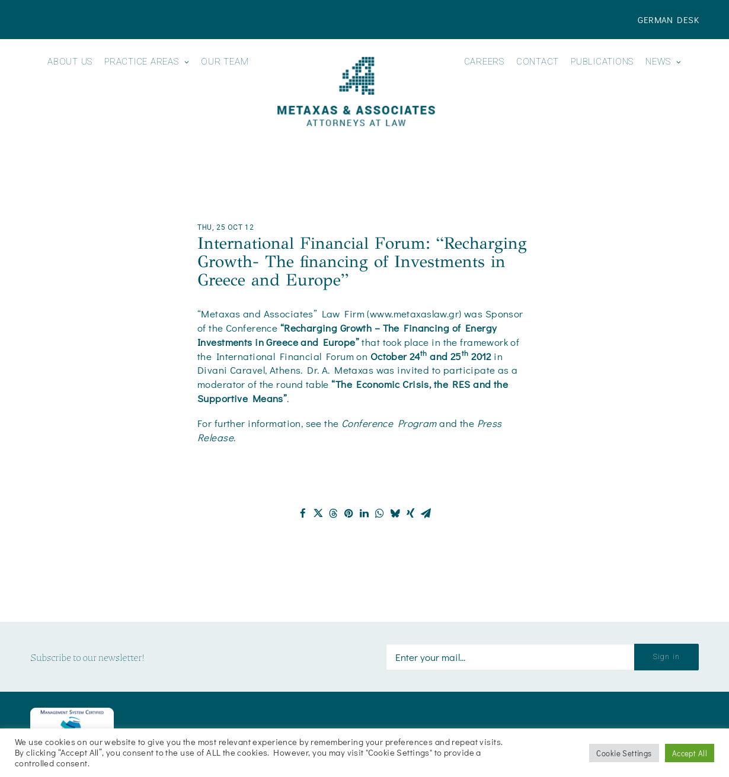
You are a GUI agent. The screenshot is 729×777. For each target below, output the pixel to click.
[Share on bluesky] (395, 513)
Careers (484, 61)
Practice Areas (146, 61)
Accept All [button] (689, 753)
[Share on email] (426, 513)
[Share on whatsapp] (380, 513)
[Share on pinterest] (349, 513)
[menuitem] (668, 19)
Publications (602, 61)
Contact (537, 61)
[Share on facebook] (303, 513)
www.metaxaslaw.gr (414, 313)
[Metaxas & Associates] (356, 91)
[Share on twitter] (318, 513)
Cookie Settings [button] (623, 753)
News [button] (663, 61)
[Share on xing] (411, 513)
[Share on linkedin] (364, 513)
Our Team (224, 61)
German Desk (668, 19)
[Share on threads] (334, 513)
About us (69, 61)
